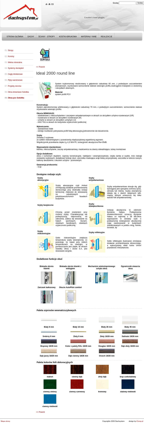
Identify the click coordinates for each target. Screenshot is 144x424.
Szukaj (115, 3)
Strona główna (15, 36)
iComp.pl (139, 421)
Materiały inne (89, 36)
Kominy (11, 56)
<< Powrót (40, 67)
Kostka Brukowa (68, 36)
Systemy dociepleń (16, 68)
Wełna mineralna (15, 62)
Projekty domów (14, 86)
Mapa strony (5, 421)
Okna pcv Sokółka (16, 98)
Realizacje (106, 36)
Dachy (31, 36)
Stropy (10, 50)
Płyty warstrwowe (15, 80)
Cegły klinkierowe (15, 74)
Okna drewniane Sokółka (18, 92)
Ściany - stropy (46, 36)
